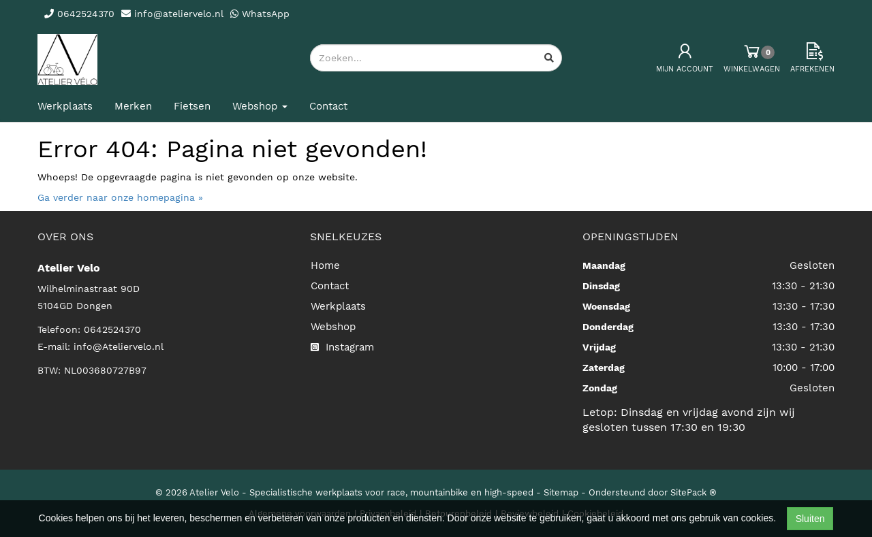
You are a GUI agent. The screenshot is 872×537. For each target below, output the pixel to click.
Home (325, 265)
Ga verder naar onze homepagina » (120, 197)
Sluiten (810, 518)
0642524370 (112, 329)
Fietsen (192, 106)
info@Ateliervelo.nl (119, 346)
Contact (328, 106)
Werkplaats (65, 106)
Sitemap (561, 492)
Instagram (342, 347)
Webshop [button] (259, 106)
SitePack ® (693, 492)
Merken (133, 106)
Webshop (333, 327)
